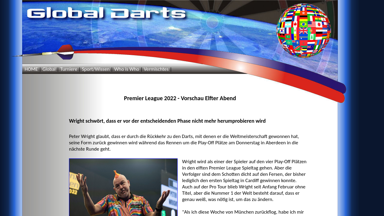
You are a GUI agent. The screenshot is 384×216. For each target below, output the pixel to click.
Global (49, 69)
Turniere (68, 69)
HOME (31, 69)
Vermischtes (156, 69)
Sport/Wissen (96, 69)
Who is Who (126, 69)
